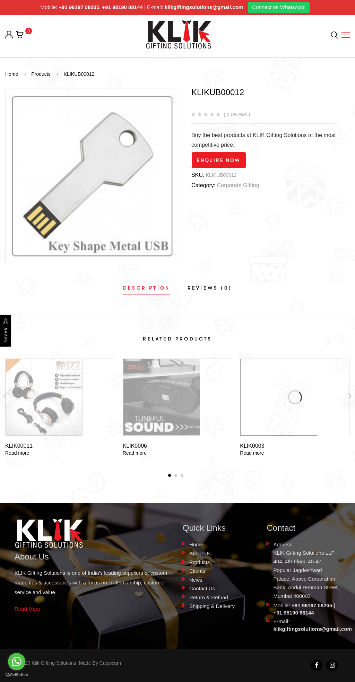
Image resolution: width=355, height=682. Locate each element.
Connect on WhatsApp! (278, 7)
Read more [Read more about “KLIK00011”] (17, 453)
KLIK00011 (19, 446)
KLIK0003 (252, 446)
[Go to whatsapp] (16, 661)
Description (146, 288)
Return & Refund (208, 597)
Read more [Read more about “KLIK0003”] (252, 453)
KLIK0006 (135, 446)
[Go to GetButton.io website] (17, 675)
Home (196, 544)
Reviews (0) (210, 288)
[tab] (146, 287)
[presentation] (5, 396)
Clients (197, 571)
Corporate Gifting (238, 185)
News (195, 580)
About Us (200, 553)
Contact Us (202, 588)
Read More (27, 609)
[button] (169, 475)
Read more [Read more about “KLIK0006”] (135, 453)
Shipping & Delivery (212, 606)
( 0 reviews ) (237, 114)
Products (199, 562)
